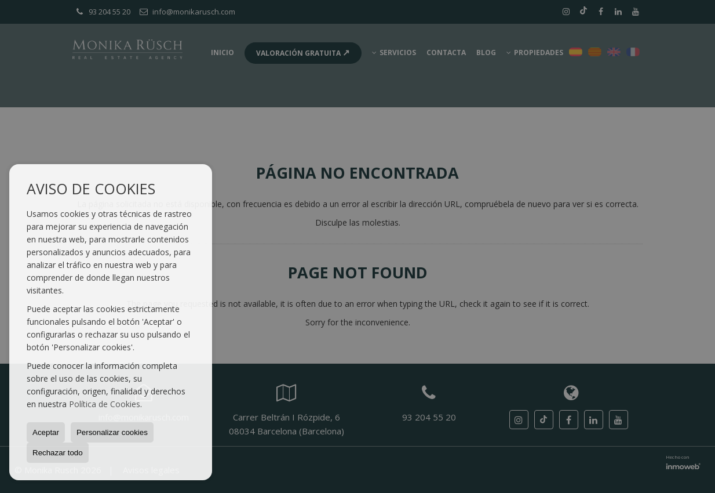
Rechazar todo (57, 452)
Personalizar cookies (112, 432)
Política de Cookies (104, 403)
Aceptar (45, 432)
